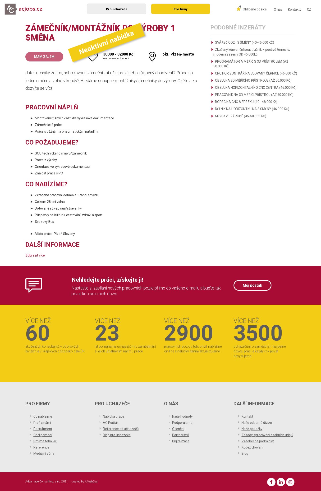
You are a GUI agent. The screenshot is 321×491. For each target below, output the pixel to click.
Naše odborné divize (257, 423)
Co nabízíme (42, 416)
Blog (245, 453)
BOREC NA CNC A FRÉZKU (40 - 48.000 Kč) (246, 102)
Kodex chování (252, 447)
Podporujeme (182, 423)
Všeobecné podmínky (258, 441)
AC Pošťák (111, 423)
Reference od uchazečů (121, 429)
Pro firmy (181, 9)
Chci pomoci (42, 435)
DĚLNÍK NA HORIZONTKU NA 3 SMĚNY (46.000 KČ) (252, 109)
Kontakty (294, 9)
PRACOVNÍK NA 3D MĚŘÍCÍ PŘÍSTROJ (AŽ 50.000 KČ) (254, 95)
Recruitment (42, 429)
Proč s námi (42, 423)
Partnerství (180, 435)
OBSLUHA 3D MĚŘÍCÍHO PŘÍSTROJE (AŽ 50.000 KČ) (253, 80)
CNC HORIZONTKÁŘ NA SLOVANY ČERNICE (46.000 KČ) (256, 73)
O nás (278, 9)
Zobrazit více (35, 255)
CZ (309, 9)
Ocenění (178, 429)
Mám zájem (44, 57)
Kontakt (247, 416)
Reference (41, 447)
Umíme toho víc (45, 441)
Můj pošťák (252, 285)
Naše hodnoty (182, 416)
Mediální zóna (43, 453)
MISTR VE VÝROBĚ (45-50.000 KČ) (240, 116)
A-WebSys (91, 481)
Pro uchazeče (116, 9)
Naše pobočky (252, 429)
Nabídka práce (113, 416)
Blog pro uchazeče (117, 435)
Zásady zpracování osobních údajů (267, 435)
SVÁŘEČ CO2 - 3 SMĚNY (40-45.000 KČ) (244, 42)
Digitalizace (180, 441)
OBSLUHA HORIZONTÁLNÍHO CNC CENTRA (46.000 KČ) (256, 87)
